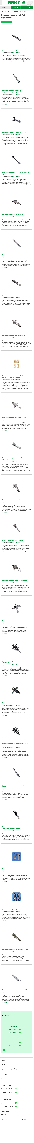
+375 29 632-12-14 (15, 1029)
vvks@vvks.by (5, 1111)
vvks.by (3, 1114)
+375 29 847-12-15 (15, 1045)
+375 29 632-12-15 (15, 1042)
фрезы (7, 11)
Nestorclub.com (24, 1120)
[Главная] (16, 4)
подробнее (5, 62)
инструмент (14, 1026)
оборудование (14, 1039)
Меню (16, 7)
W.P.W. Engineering (6, 21)
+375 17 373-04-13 (13, 1019)
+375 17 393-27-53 (13, 1017)
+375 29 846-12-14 (15, 1032)
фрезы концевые (14, 11)
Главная (3, 11)
